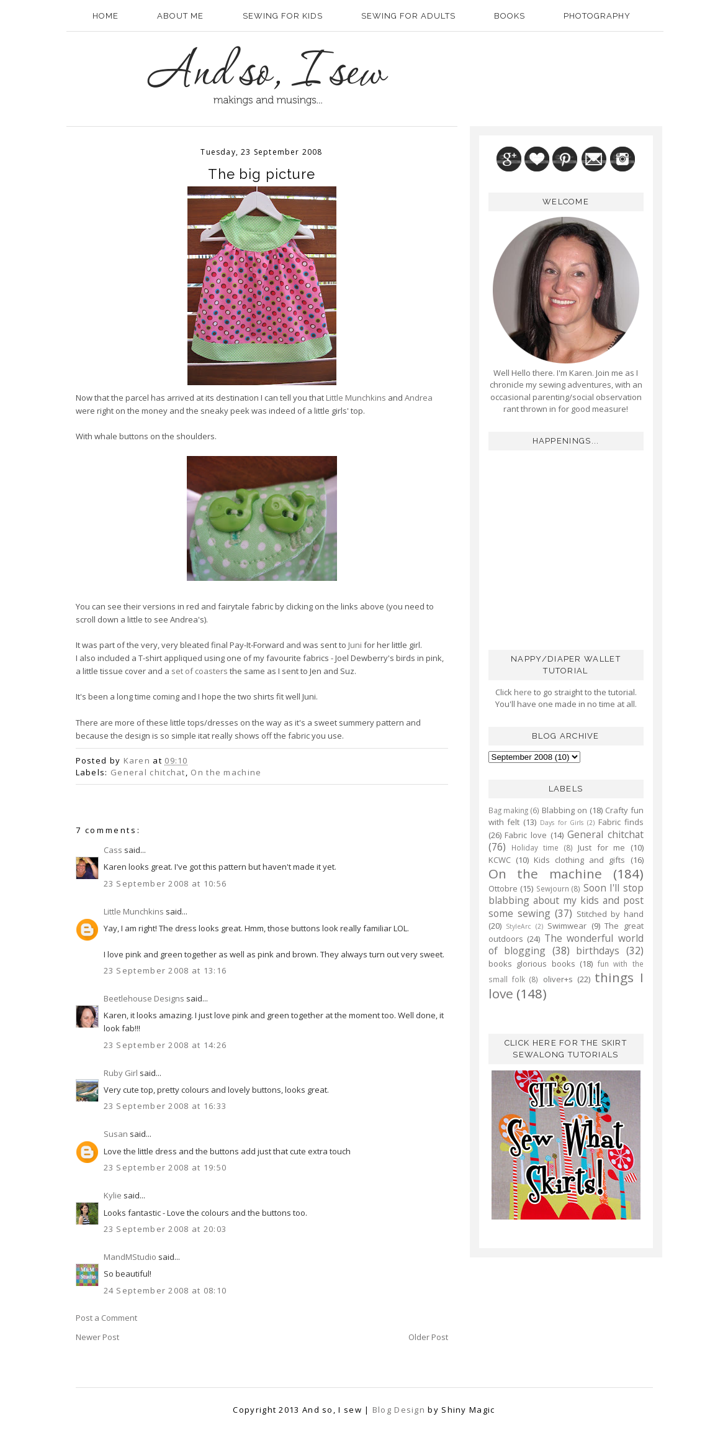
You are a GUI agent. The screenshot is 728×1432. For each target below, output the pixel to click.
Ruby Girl (121, 1073)
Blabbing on (564, 810)
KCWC (499, 859)
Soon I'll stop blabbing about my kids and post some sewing (566, 900)
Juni (355, 644)
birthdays (597, 950)
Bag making (508, 810)
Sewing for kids (283, 16)
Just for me (601, 847)
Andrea (419, 397)
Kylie (113, 1195)
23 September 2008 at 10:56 (165, 883)
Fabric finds (621, 822)
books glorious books (531, 963)
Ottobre (503, 888)
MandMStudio (130, 1256)
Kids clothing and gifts (580, 859)
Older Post (428, 1337)
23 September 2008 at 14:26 (165, 1045)
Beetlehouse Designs (144, 998)
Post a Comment (106, 1317)
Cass (113, 849)
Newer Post (97, 1337)
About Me (180, 16)
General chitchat (148, 772)
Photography (597, 16)
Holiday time (535, 847)
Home (105, 16)
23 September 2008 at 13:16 (165, 970)
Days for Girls (562, 822)
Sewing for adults (408, 16)
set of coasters (199, 671)
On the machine (226, 772)
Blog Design (398, 1409)
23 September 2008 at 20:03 (165, 1228)
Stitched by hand (610, 913)
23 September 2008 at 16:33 (165, 1105)
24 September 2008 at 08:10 (165, 1290)
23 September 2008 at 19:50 (165, 1167)
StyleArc (518, 926)
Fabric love (526, 835)
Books (509, 16)
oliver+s (558, 979)
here (522, 692)
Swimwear (566, 925)
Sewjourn (552, 888)
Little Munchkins (356, 397)
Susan (116, 1133)
